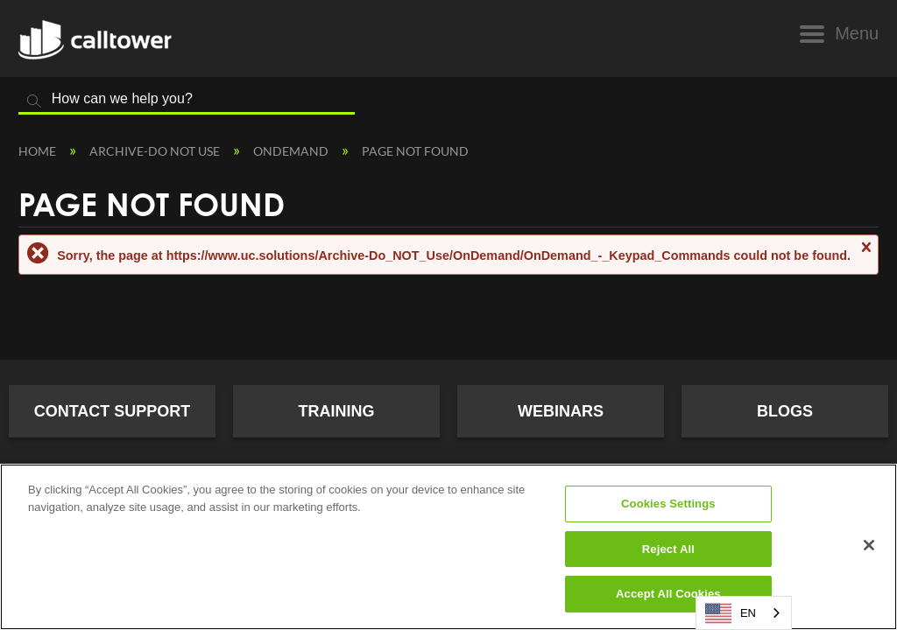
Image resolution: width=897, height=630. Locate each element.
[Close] (869, 545)
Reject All (668, 549)
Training (337, 411)
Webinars (561, 411)
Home (38, 151)
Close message (865, 255)
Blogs (785, 411)
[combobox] (744, 613)
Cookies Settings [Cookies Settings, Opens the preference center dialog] (668, 503)
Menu (857, 33)
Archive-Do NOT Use (155, 151)
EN (730, 613)
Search (34, 101)
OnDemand (292, 151)
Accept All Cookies (668, 593)
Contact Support (112, 411)
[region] (448, 547)
